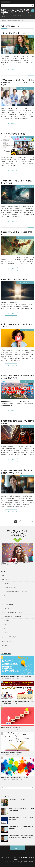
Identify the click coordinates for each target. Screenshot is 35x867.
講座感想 (4, 645)
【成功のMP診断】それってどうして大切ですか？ (13, 727)
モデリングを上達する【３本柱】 (13, 134)
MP (32, 36)
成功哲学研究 (5, 620)
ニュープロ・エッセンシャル (26, 88)
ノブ (3, 595)
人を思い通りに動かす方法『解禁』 (14, 279)
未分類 (4, 624)
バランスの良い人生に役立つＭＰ (13, 33)
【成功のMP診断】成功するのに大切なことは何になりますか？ (16, 676)
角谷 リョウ (5, 633)
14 (19, 521)
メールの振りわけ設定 (7, 604)
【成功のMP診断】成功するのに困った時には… (12, 752)
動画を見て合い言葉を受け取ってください (12, 612)
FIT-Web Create (11, 862)
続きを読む (11, 69)
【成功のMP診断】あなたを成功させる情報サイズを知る (14, 777)
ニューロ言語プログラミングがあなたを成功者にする (15, 591)
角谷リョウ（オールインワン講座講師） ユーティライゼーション (15, 12)
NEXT (32, 521)
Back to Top (17, 848)
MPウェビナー (5, 579)
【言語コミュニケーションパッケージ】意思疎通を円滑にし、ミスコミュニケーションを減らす (17, 82)
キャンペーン (5, 583)
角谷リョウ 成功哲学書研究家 (9, 637)
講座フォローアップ (7, 641)
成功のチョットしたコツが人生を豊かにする (13, 616)
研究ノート (5, 628)
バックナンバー (29, 137)
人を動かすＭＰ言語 (28, 330)
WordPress (24, 862)
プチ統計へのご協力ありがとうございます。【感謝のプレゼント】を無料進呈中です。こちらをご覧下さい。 (17, 563)
